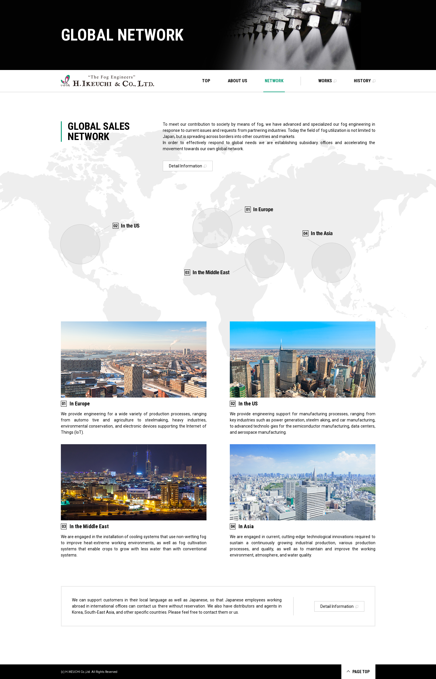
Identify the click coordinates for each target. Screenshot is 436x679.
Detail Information (188, 166)
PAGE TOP (361, 671)
